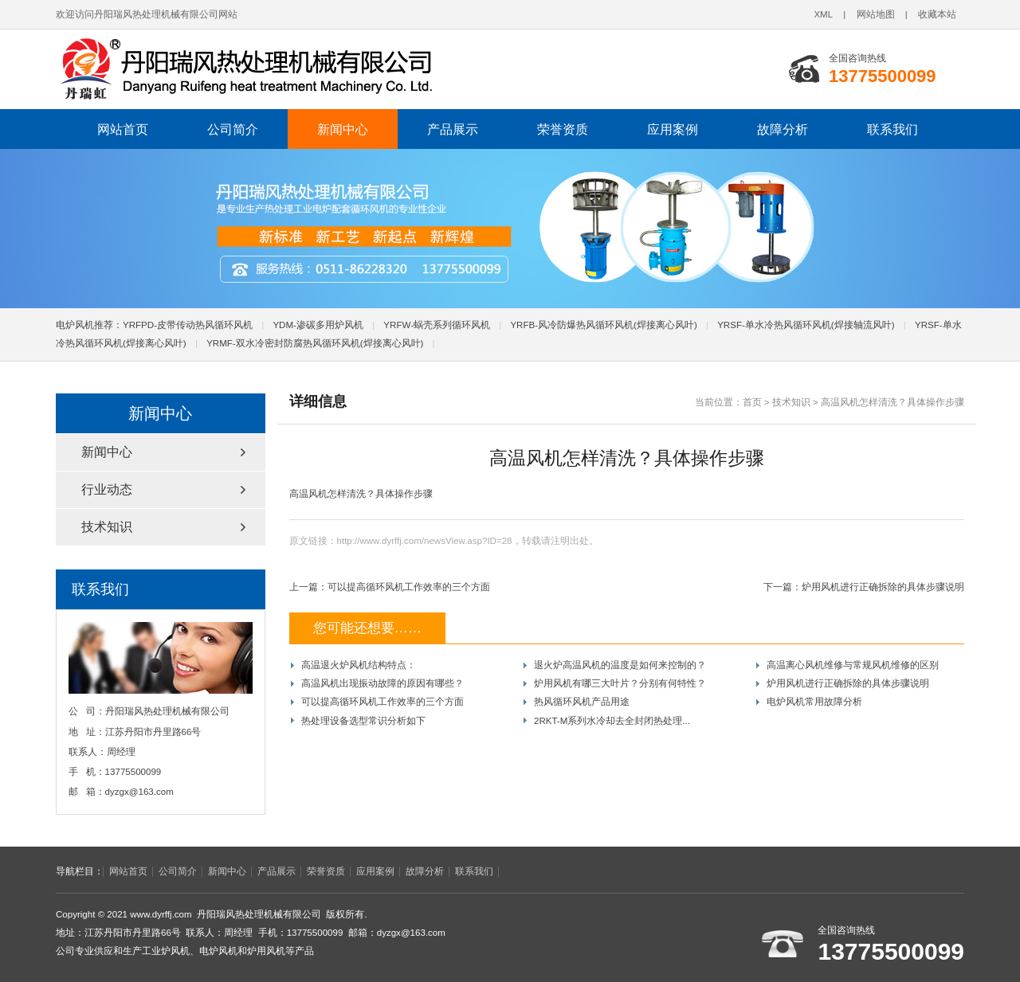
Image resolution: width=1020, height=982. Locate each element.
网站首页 (122, 129)
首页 (752, 402)
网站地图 (876, 14)
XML (823, 14)
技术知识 (791, 402)
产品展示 (452, 129)
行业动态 (106, 489)
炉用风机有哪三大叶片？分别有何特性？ (620, 683)
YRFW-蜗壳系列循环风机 (436, 325)
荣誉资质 (562, 129)
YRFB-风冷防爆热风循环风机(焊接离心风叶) (603, 325)
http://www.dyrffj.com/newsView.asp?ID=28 (424, 541)
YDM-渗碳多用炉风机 (318, 325)
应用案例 (672, 129)
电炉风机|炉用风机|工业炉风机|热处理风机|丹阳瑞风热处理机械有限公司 (275, 69)
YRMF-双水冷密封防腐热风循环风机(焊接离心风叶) (314, 343)
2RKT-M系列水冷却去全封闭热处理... (612, 721)
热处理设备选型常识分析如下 (363, 721)
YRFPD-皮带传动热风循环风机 (188, 325)
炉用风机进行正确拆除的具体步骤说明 (883, 587)
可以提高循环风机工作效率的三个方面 (409, 587)
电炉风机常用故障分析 (814, 701)
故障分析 (782, 129)
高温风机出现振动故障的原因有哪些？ (382, 683)
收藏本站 (937, 14)
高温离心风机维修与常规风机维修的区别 (853, 665)
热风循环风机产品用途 (582, 701)
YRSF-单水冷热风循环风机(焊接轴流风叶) (805, 325)
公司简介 (232, 129)
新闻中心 (342, 129)
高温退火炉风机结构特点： (358, 665)
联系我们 (892, 129)
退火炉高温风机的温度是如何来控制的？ (620, 665)
